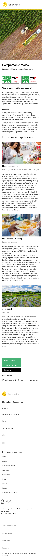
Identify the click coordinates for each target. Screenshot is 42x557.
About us (5, 408)
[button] (38, 3)
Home (4, 456)
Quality (4, 483)
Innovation (5, 470)
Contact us (7, 370)
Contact (4, 488)
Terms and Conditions (9, 526)
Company (5, 461)
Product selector (9, 360)
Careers (4, 421)
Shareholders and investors (10, 415)
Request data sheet (10, 365)
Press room (5, 479)
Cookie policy (6, 540)
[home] (11, 4)
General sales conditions (10, 492)
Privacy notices (7, 533)
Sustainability (6, 474)
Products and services (9, 465)
